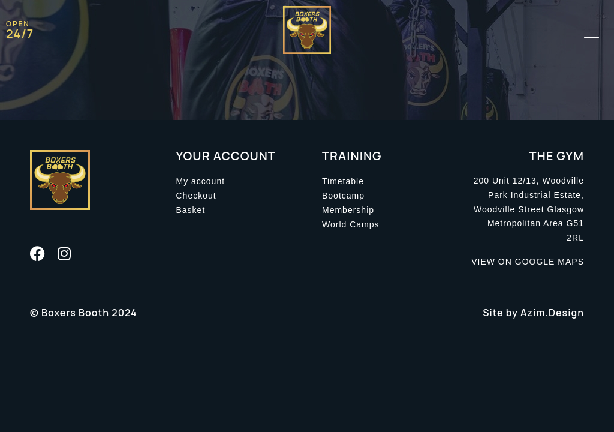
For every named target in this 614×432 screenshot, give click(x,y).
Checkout (196, 195)
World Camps (351, 224)
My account (200, 181)
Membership (348, 210)
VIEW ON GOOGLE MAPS (527, 261)
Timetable (343, 181)
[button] (591, 37)
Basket (191, 210)
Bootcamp (343, 195)
